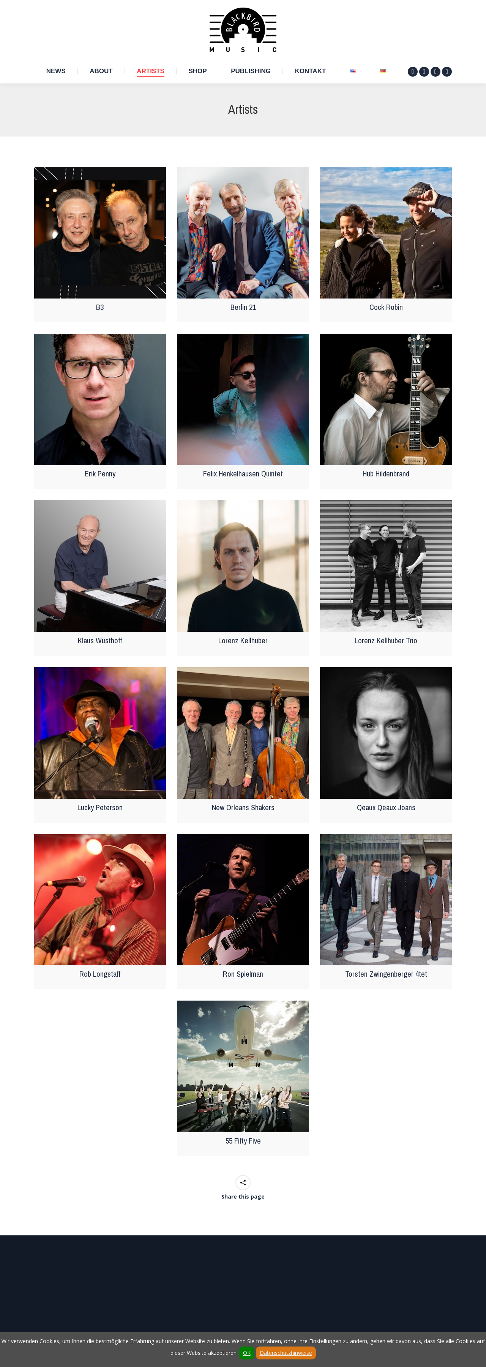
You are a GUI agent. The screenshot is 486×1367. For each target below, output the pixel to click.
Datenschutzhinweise (286, 1352)
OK (247, 1352)
